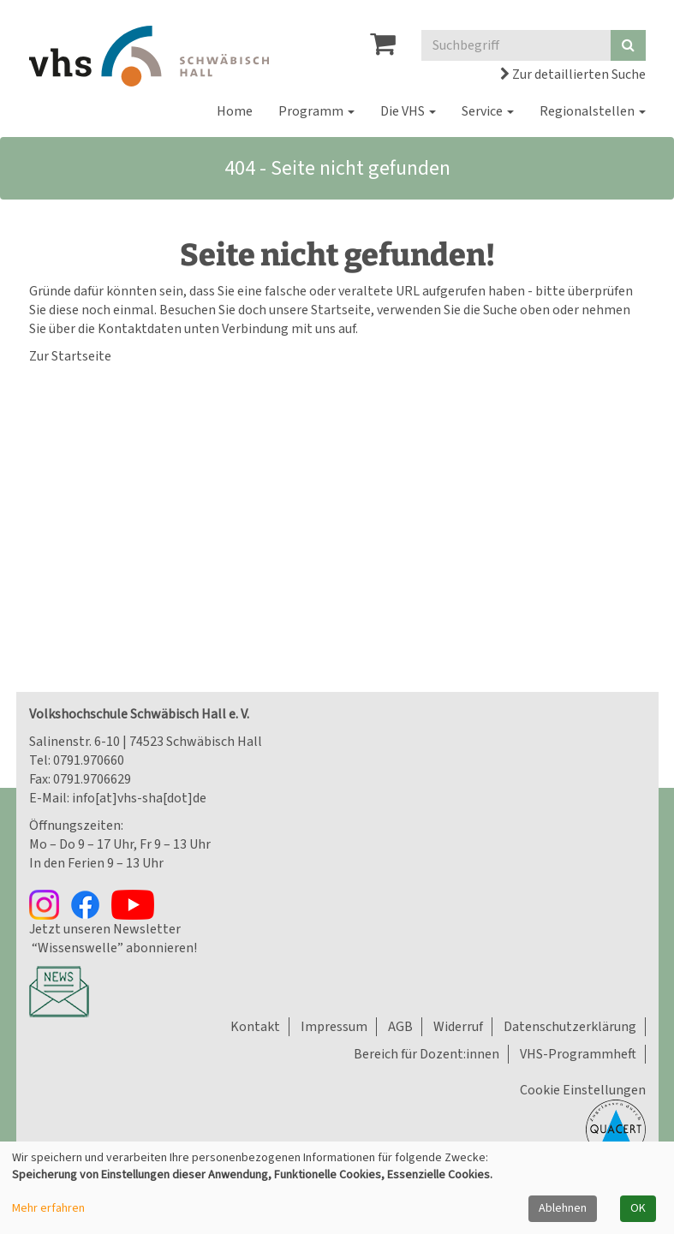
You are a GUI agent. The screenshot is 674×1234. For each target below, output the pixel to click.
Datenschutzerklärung (570, 1026)
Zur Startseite (70, 356)
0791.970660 (88, 760)
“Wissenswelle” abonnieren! (113, 948)
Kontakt (255, 1026)
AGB (400, 1026)
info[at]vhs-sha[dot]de (139, 798)
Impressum (334, 1026)
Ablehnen (563, 1208)
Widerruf (458, 1026)
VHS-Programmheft (578, 1054)
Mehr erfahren (48, 1209)
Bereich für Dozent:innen (426, 1054)
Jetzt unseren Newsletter (105, 929)
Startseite (341, 310)
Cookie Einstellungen (583, 1090)
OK (638, 1208)
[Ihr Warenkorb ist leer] (383, 48)
